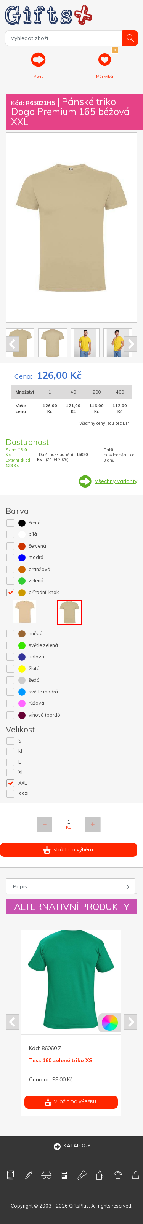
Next (130, 344)
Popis (20, 886)
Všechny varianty (116, 481)
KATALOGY (71, 1145)
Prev (12, 344)
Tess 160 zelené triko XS (60, 1060)
